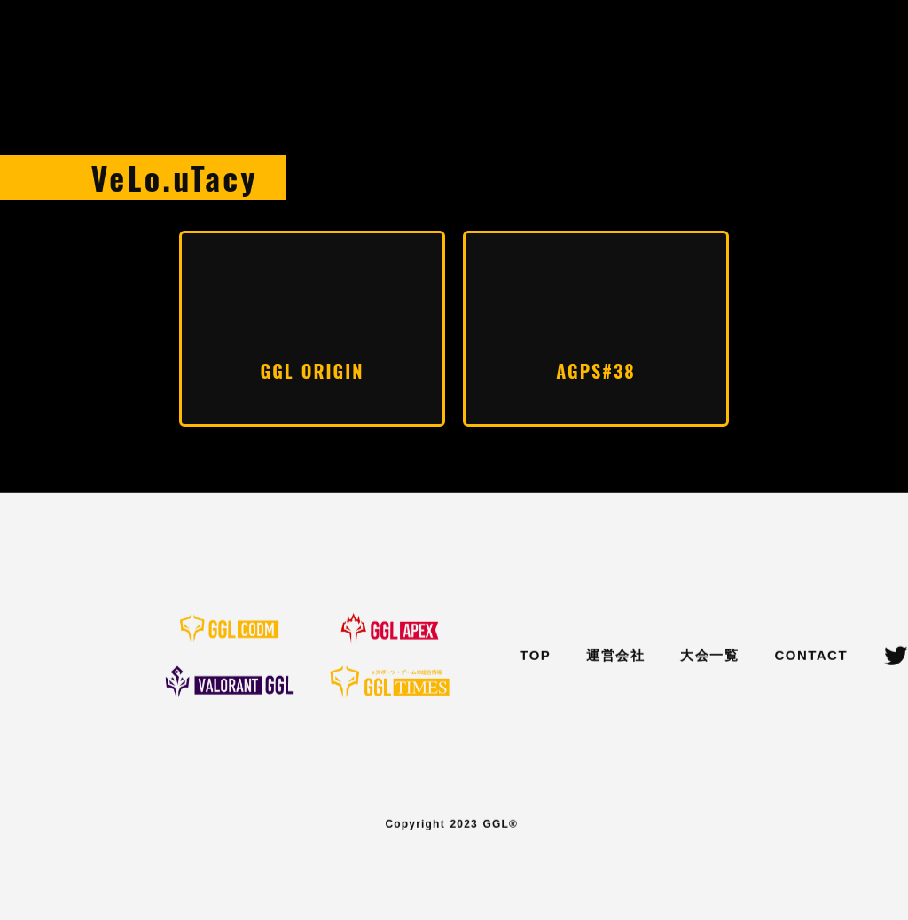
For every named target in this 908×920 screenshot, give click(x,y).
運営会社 (615, 656)
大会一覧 (709, 656)
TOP (535, 656)
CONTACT (811, 656)
